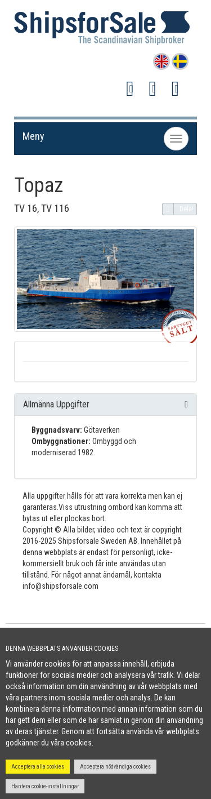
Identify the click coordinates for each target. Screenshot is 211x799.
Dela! (178, 209)
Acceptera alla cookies (37, 767)
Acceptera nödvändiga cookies (115, 767)
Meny (33, 136)
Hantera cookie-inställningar (45, 786)
